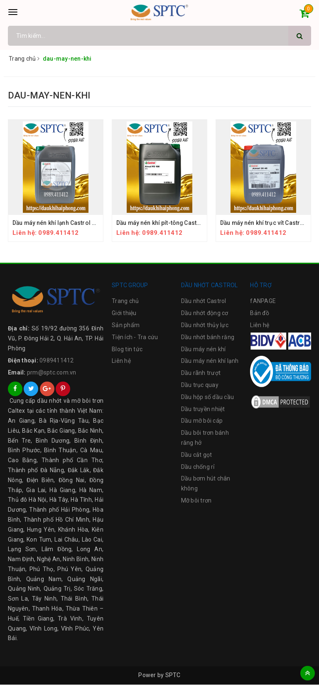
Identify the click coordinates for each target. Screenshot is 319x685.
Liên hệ (121, 361)
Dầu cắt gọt (196, 454)
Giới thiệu (124, 313)
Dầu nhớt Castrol (203, 301)
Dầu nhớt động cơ (204, 313)
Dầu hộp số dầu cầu (207, 397)
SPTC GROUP (130, 285)
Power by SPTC (159, 675)
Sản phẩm (126, 325)
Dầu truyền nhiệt (203, 409)
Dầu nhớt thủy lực (204, 325)
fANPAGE (263, 301)
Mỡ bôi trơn (196, 501)
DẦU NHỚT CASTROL (209, 285)
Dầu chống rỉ (198, 466)
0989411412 (56, 360)
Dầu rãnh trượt (201, 373)
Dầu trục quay (199, 385)
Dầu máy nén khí (203, 349)
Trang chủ (125, 301)
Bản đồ (259, 313)
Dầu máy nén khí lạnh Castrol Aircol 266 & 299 (75, 222)
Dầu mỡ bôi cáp (202, 421)
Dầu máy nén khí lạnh (210, 361)
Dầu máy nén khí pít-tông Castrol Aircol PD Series (184, 222)
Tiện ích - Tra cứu (135, 337)
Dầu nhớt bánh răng (208, 337)
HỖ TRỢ (261, 285)
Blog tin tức (127, 349)
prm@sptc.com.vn (51, 372)
